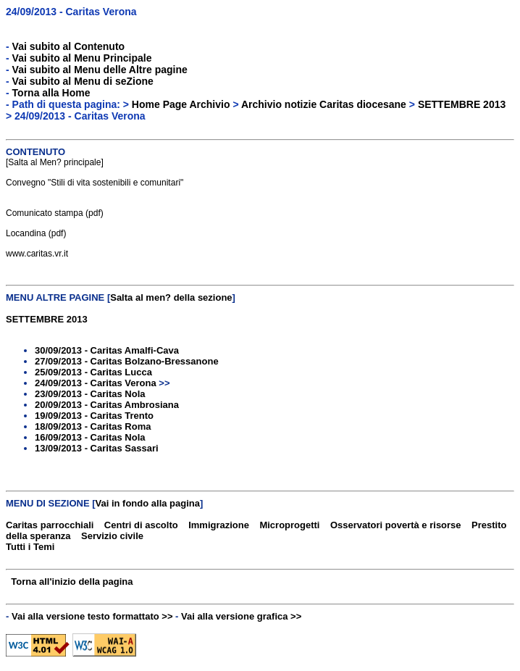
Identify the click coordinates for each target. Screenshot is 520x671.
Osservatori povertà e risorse (395, 525)
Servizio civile (112, 535)
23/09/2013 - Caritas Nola (90, 393)
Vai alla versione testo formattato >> (92, 616)
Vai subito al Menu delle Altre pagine (100, 69)
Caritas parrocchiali (49, 525)
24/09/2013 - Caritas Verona (71, 11)
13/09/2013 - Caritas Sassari (97, 448)
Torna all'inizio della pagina (72, 581)
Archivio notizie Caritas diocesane (323, 104)
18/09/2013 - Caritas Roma (93, 426)
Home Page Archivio (181, 104)
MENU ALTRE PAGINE (55, 297)
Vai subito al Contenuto (68, 46)
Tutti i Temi (30, 546)
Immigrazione (218, 525)
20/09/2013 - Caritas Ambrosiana (107, 404)
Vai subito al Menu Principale (82, 58)
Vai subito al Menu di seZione (83, 81)
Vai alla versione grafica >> (241, 616)
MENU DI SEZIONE (48, 503)
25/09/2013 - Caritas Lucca (93, 372)
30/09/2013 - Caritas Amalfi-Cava (107, 350)
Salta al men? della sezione (171, 297)
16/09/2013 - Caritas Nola (90, 437)
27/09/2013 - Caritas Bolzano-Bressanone (127, 361)
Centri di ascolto (141, 525)
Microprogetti (289, 525)
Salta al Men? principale (54, 162)
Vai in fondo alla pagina (148, 503)
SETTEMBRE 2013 (462, 104)
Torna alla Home (51, 93)
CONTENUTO (35, 151)
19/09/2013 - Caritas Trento (94, 415)
